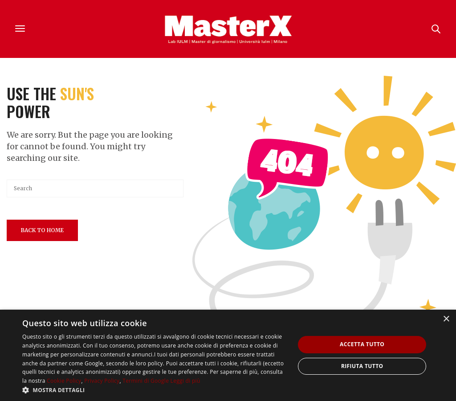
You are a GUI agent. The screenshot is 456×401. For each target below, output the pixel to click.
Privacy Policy (101, 381)
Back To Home (42, 230)
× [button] (446, 319)
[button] (154, 389)
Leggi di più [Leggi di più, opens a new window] (185, 381)
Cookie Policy (64, 381)
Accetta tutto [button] (362, 344)
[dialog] (228, 355)
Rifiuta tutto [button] (362, 366)
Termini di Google (145, 381)
